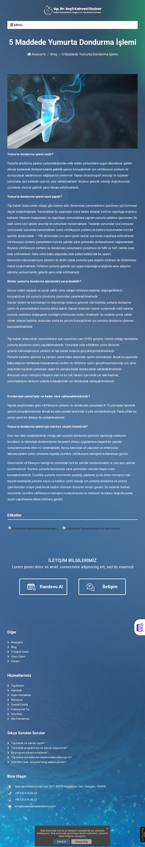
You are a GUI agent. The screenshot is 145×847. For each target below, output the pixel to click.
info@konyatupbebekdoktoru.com (31, 806)
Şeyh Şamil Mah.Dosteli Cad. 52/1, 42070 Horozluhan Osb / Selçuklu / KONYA (56, 786)
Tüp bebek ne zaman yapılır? (26, 743)
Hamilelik (14, 690)
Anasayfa (36, 54)
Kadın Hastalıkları (19, 695)
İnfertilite (14, 714)
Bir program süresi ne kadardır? (27, 752)
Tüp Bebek (15, 685)
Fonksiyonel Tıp (18, 709)
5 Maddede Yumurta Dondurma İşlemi (33, 528)
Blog (53, 54)
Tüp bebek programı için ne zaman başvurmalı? (37, 748)
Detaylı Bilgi (81, 841)
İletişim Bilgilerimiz (72, 560)
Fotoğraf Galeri (18, 652)
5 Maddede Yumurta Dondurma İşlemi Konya (91, 528)
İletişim (13, 661)
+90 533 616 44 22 (22, 793)
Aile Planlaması (18, 718)
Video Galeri (16, 656)
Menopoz (14, 700)
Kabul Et (61, 841)
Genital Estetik (17, 704)
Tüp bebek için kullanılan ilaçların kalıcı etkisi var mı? (39, 757)
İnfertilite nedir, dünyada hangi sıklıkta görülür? (36, 762)
